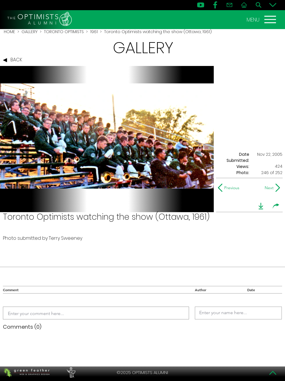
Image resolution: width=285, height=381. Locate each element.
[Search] (258, 5)
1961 (94, 32)
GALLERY (30, 32)
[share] (276, 206)
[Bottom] (273, 5)
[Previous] (230, 188)
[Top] (273, 373)
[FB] (215, 5)
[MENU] (262, 19)
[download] (261, 206)
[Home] (244, 5)
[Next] (268, 188)
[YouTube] (201, 5)
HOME (9, 32)
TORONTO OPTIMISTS (64, 32)
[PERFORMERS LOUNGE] (70, 372)
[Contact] (229, 5)
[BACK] (14, 60)
